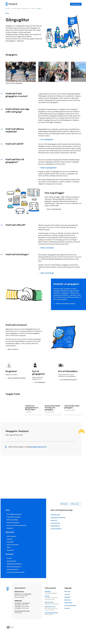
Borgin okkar (54, 520)
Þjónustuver (67, 600)
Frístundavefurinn (55, 523)
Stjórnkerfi (9, 539)
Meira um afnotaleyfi (47, 248)
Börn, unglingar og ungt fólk (14, 514)
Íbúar (9, 8)
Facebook (67, 608)
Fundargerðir (10, 542)
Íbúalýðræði (10, 528)
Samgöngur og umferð (26, 8)
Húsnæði (9, 558)
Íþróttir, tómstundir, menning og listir (16, 525)
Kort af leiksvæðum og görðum (68, 379)
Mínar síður (76, 504)
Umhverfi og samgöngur (15, 8)
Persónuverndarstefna (70, 605)
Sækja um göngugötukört (49, 168)
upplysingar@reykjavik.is (53, 613)
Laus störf (67, 594)
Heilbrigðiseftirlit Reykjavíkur (14, 564)
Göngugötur (39, 8)
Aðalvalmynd (76, 4)
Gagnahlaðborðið (55, 526)
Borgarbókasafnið (55, 514)
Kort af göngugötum (47, 139)
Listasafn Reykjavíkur (56, 528)
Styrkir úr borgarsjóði (12, 569)
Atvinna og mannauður (13, 544)
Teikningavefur (68, 602)
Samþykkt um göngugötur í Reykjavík (65, 303)
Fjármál (9, 547)
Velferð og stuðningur (12, 519)
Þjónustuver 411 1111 (53, 608)
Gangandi (33, 8)
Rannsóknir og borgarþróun (14, 566)
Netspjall (53, 597)
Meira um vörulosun (13, 349)
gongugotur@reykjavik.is (39, 447)
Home (6, 8)
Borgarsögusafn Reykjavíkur (58, 517)
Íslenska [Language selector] (65, 504)
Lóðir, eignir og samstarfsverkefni (15, 572)
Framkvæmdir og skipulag (13, 517)
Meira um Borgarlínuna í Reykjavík (16, 378)
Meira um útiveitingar (47, 273)
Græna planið (10, 550)
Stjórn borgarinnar (11, 536)
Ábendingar (53, 592)
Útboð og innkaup (11, 561)
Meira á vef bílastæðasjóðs (54, 209)
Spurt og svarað (53, 603)
